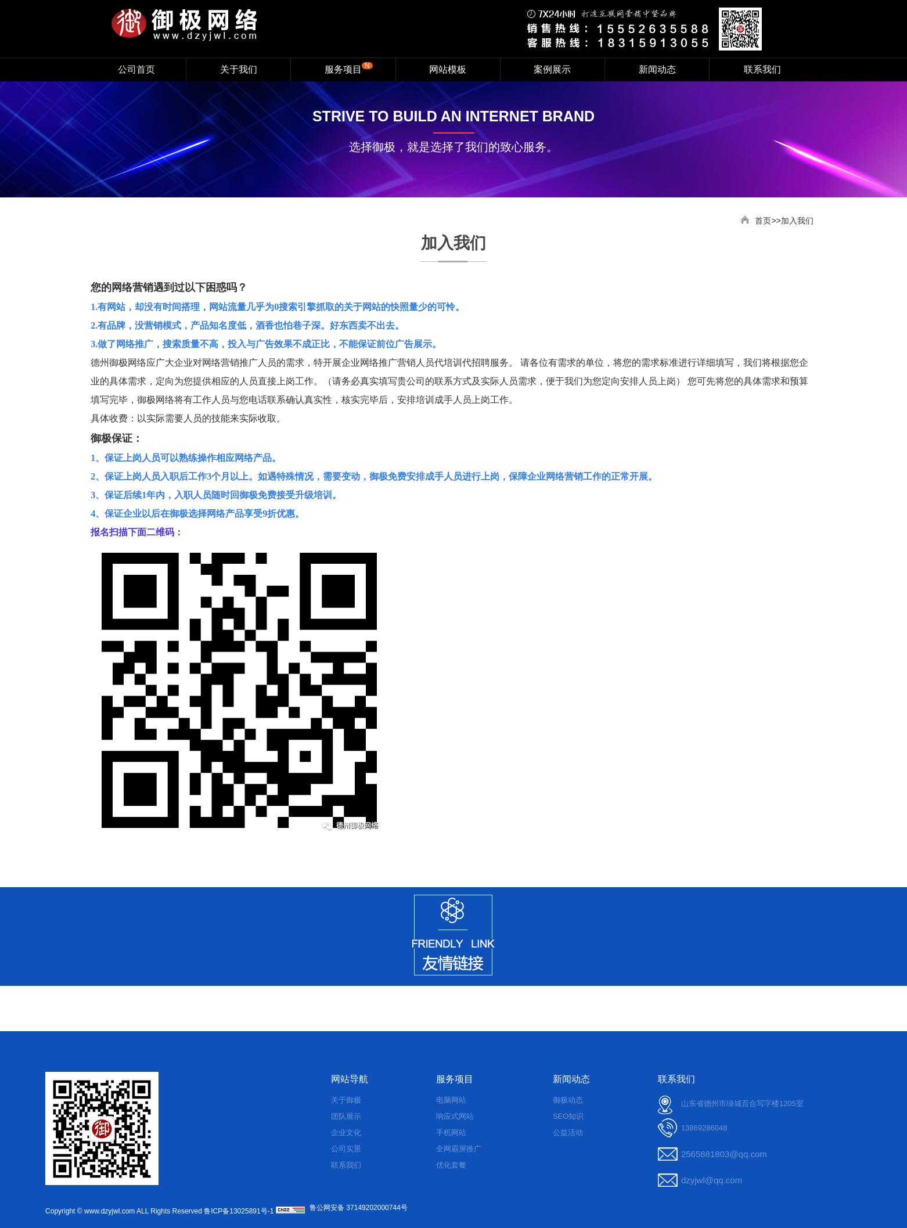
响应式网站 (455, 1116)
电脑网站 (451, 1100)
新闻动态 (657, 69)
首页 (763, 220)
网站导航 (349, 1079)
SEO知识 (568, 1116)
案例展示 (552, 69)
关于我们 (238, 69)
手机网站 (451, 1132)
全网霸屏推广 (458, 1148)
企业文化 (346, 1132)
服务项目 (349, 68)
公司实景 (346, 1148)
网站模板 (447, 69)
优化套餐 (451, 1165)
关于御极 (346, 1100)
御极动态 (568, 1100)
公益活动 (568, 1132)
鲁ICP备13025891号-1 (238, 1211)
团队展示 (346, 1116)
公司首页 (136, 69)
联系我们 (762, 69)
